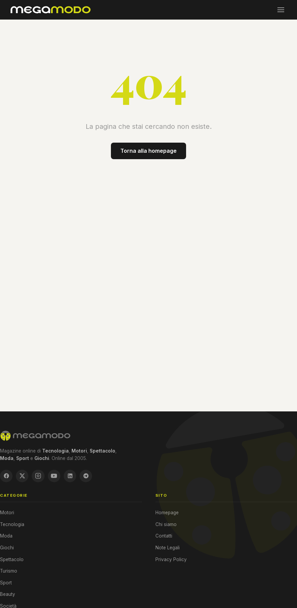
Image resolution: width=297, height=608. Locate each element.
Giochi (7, 548)
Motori (7, 513)
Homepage (167, 513)
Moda (6, 536)
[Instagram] (38, 476)
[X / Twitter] (22, 476)
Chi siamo (166, 524)
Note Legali (167, 548)
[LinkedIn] (71, 476)
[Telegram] (87, 476)
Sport (6, 583)
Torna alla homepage (148, 150)
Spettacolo (12, 559)
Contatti (163, 536)
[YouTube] (55, 476)
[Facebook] (6, 476)
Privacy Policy (171, 559)
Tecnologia (12, 524)
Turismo (8, 571)
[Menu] (281, 9)
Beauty (7, 594)
